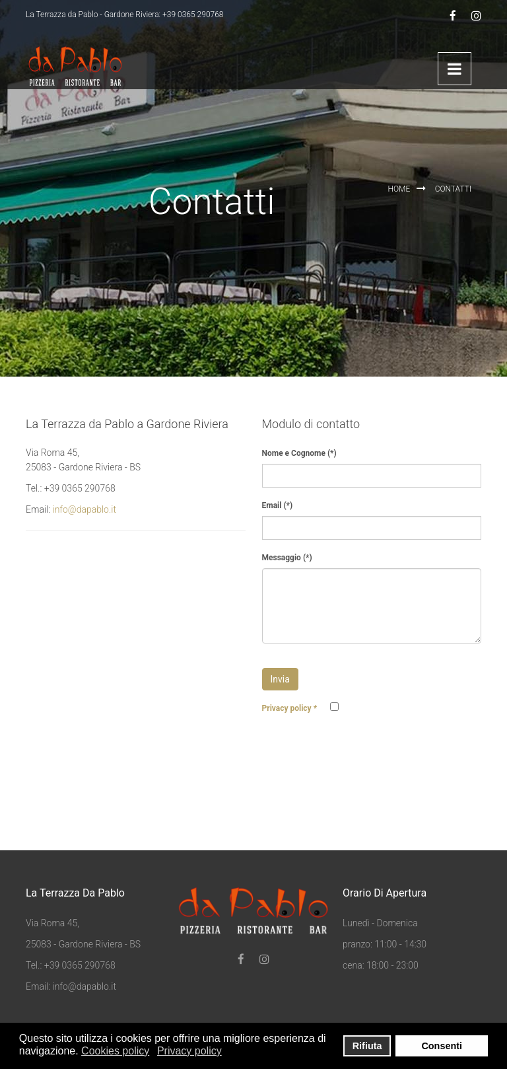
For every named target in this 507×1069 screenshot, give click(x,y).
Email (277, 505)
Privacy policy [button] (189, 1050)
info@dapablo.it (84, 509)
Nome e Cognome (299, 453)
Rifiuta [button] (367, 1046)
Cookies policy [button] (115, 1050)
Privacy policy (290, 708)
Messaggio (287, 557)
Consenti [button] (441, 1046)
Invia (280, 679)
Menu (454, 68)
